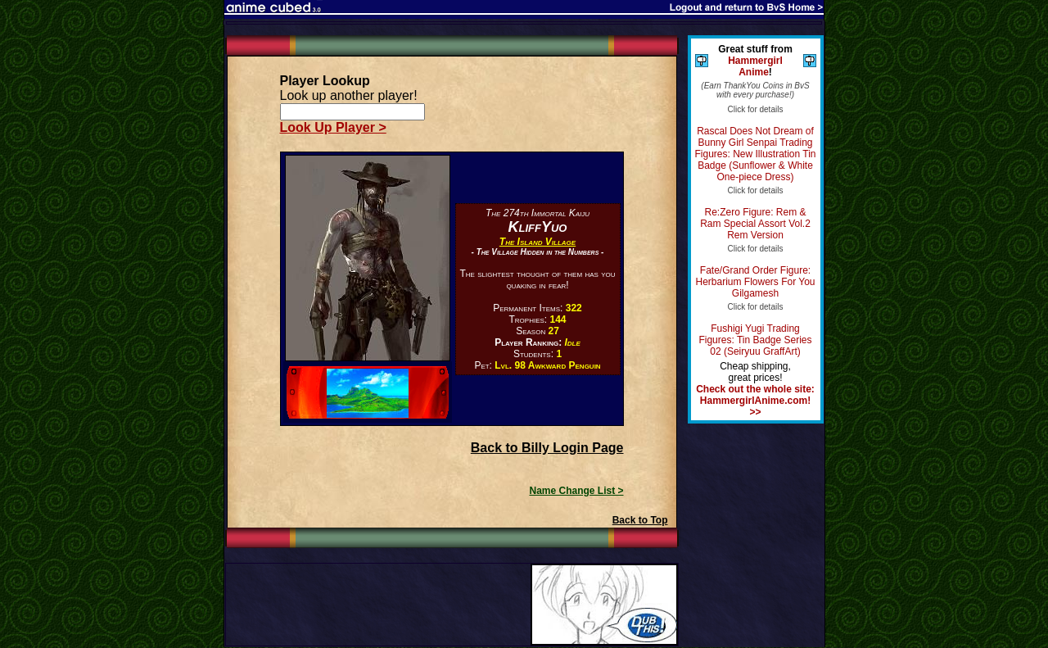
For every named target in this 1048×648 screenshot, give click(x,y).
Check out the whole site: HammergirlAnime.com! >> (755, 400)
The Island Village (537, 241)
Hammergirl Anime (755, 66)
